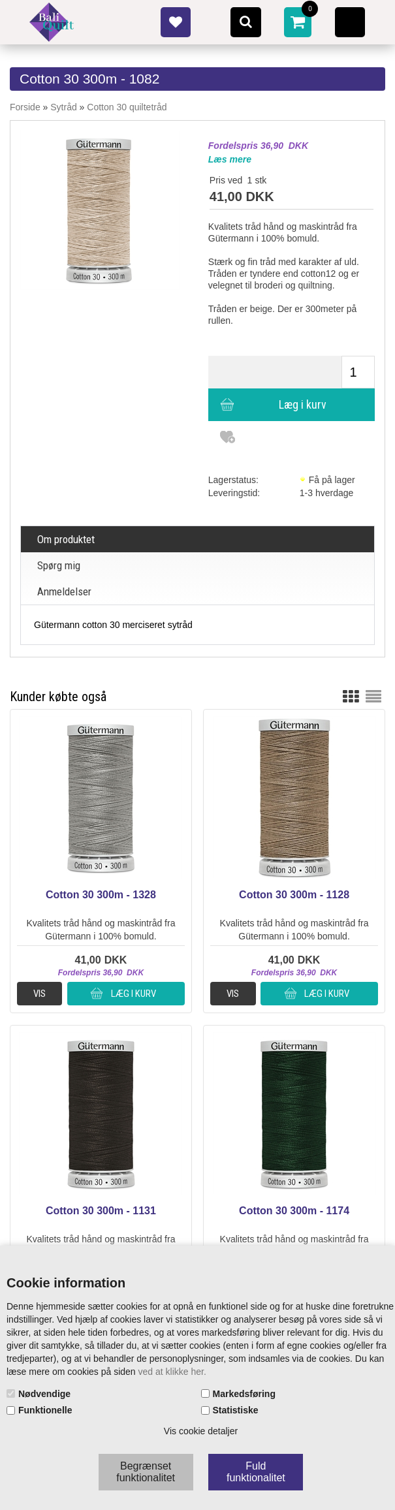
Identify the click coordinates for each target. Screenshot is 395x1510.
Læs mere (229, 159)
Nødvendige (44, 1394)
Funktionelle (45, 1410)
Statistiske (236, 1410)
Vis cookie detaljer (201, 1431)
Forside (25, 107)
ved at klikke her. (172, 1371)
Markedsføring (244, 1394)
